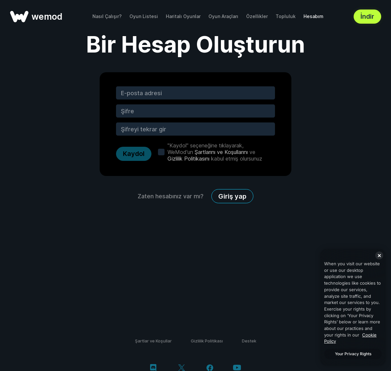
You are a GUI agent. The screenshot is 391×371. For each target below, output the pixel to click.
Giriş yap (232, 196)
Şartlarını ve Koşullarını (221, 152)
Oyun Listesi (143, 16)
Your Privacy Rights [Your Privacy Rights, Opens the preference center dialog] (353, 353)
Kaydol (134, 154)
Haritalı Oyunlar (183, 16)
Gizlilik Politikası (207, 340)
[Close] (379, 255)
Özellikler (257, 16)
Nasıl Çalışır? (107, 16)
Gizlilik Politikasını (188, 158)
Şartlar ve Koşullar (153, 340)
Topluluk (286, 16)
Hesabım (313, 16)
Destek (249, 340)
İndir (367, 16)
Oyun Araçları (223, 16)
